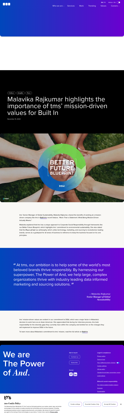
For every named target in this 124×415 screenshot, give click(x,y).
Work (81, 5)
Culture (11, 93)
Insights (20, 93)
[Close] (121, 404)
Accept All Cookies (110, 404)
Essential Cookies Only (92, 404)
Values (103, 5)
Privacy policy (54, 412)
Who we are (58, 5)
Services (71, 5)
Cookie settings (102, 366)
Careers (114, 5)
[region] (62, 404)
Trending (92, 5)
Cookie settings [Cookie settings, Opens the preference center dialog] (75, 404)
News (29, 93)
